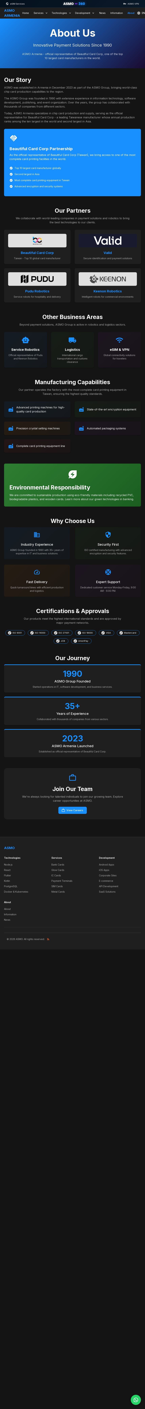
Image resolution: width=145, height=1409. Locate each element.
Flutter (7, 875)
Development (85, 13)
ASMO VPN (131, 3)
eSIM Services (15, 3)
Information (116, 13)
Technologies (62, 13)
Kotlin (7, 880)
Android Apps (106, 864)
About (131, 13)
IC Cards (56, 875)
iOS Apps (104, 870)
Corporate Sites (108, 875)
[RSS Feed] (48, 939)
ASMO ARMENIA (12, 13)
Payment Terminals (61, 880)
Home (25, 13)
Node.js (8, 864)
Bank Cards (57, 864)
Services (41, 13)
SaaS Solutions (107, 891)
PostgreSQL (10, 886)
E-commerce (106, 880)
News (102, 13)
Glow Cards (57, 870)
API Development (108, 886)
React (7, 870)
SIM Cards (57, 886)
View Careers (72, 810)
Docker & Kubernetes (16, 891)
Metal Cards (58, 891)
